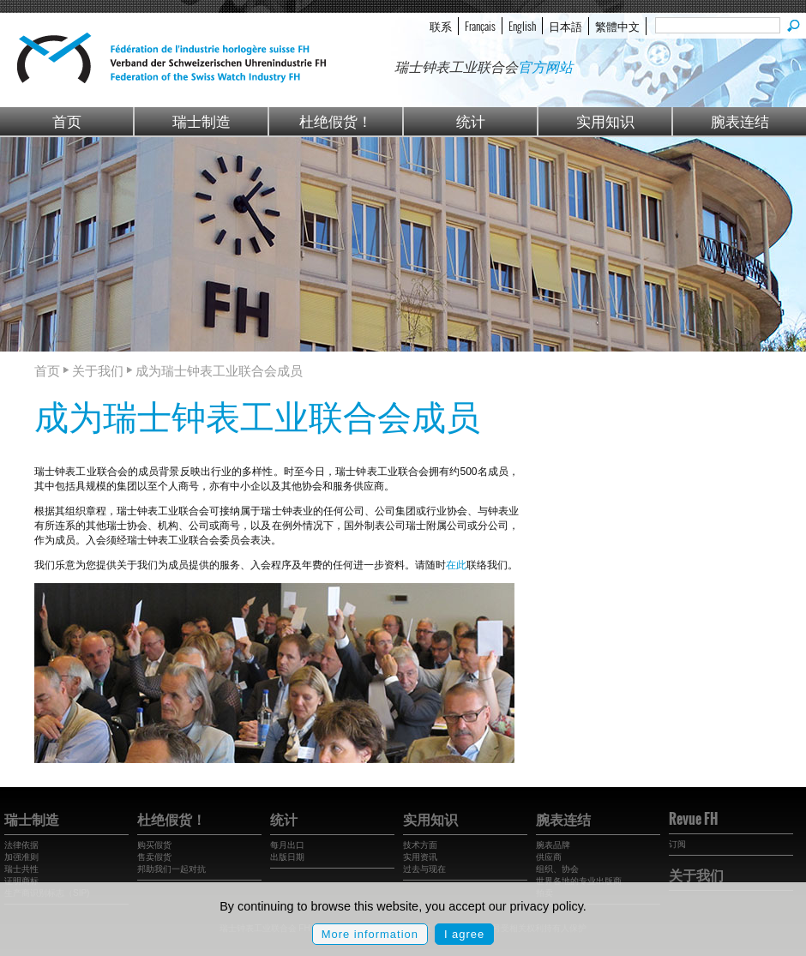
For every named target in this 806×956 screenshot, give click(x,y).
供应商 (549, 857)
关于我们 (696, 874)
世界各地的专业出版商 (579, 881)
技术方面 (420, 845)
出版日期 (287, 857)
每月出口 (287, 845)
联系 (441, 25)
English (522, 25)
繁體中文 (617, 25)
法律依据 (21, 845)
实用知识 (605, 120)
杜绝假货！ (335, 120)
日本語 (565, 25)
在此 (456, 565)
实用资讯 (420, 857)
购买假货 (154, 845)
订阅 (677, 844)
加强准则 (21, 857)
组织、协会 (557, 869)
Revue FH (693, 819)
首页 (66, 120)
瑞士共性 (21, 869)
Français (480, 25)
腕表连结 (740, 120)
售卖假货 (154, 857)
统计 (470, 120)
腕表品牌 (553, 845)
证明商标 (21, 881)
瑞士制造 (201, 120)
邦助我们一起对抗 (171, 869)
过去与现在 (424, 869)
